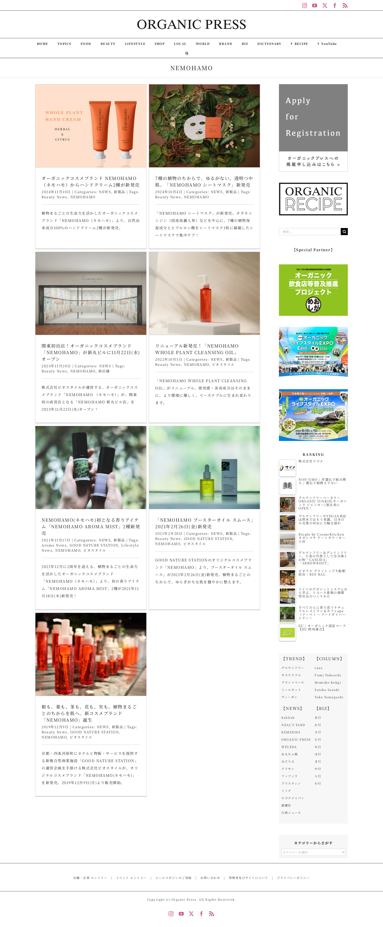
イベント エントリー (131, 878)
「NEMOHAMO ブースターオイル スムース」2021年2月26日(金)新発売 (241, 364)
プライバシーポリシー (293, 878)
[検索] (344, 231)
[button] (187, 53)
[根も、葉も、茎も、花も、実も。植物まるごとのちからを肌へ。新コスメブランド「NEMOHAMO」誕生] (90, 506)
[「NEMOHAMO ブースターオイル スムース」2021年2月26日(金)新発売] (241, 309)
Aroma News (127, 386)
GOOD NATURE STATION (167, 386)
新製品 (268, 375)
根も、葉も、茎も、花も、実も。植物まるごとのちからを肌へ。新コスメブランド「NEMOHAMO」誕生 (89, 565)
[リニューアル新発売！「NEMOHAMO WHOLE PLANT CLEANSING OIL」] (93, 304)
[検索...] (310, 231)
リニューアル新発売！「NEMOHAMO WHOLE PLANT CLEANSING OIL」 (86, 360)
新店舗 (252, 207)
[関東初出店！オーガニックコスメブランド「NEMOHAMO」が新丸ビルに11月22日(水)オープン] (238, 130)
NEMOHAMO (83, 196)
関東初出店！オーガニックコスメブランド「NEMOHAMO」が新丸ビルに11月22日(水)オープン (238, 189)
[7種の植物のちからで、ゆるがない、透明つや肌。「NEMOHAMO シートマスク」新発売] (167, 125)
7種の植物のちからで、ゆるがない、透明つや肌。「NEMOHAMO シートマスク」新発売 (167, 181)
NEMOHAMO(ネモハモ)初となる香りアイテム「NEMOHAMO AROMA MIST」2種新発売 (164, 368)
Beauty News (54, 196)
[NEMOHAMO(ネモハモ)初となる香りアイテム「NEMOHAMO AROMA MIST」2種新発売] (164, 309)
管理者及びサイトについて (248, 878)
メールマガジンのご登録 (173, 878)
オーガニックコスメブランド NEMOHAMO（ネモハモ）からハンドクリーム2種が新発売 (91, 181)
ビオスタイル (168, 391)
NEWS (105, 191)
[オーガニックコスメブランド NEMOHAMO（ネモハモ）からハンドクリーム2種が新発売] (90, 125)
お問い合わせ (210, 878)
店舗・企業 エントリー (90, 878)
